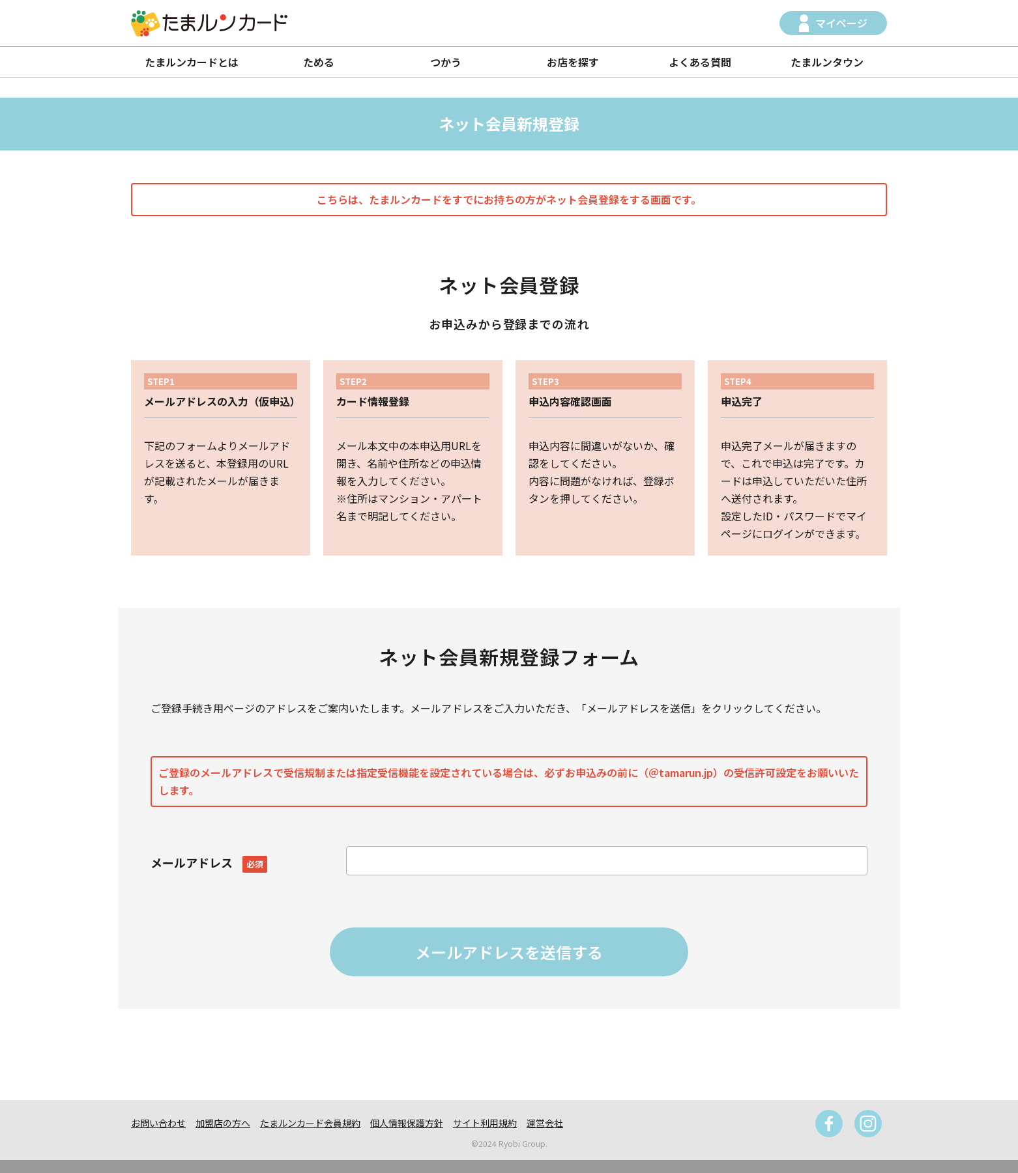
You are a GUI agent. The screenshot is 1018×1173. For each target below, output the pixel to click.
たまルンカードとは (192, 62)
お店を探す (573, 62)
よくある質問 (700, 62)
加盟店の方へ (223, 1122)
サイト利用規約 (485, 1122)
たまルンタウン (827, 62)
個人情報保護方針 (406, 1122)
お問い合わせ (158, 1122)
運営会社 (545, 1122)
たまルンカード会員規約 (310, 1122)
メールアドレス (209, 862)
